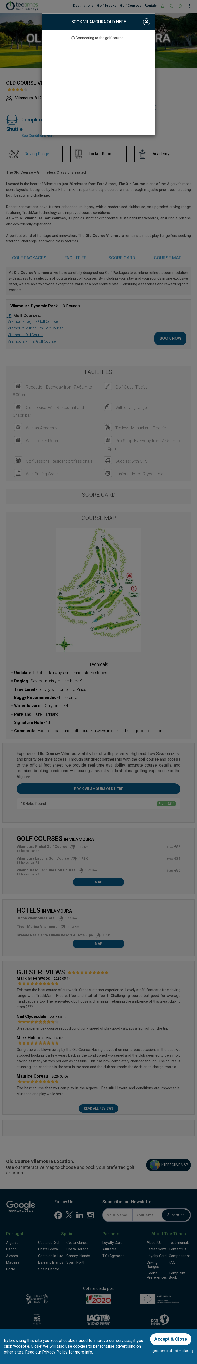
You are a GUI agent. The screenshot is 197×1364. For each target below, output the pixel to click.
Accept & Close (170, 1339)
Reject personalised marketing (171, 1351)
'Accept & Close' (27, 1346)
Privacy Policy (55, 1352)
